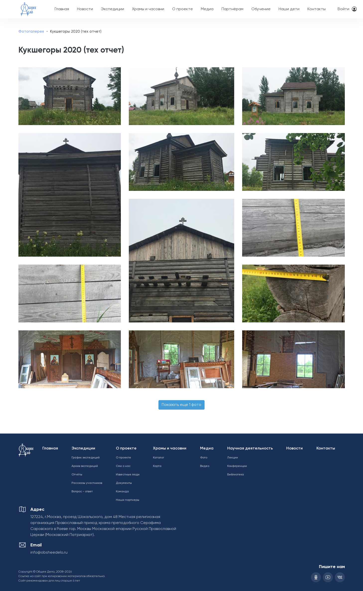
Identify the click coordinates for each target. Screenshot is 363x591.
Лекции (232, 457)
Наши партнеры (127, 500)
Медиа (207, 9)
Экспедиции (112, 9)
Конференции (237, 466)
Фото (203, 457)
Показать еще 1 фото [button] (181, 405)
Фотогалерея (31, 31)
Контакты (316, 9)
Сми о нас (123, 466)
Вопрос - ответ (82, 491)
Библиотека (235, 474)
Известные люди (128, 474)
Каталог (158, 457)
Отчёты (77, 474)
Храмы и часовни (148, 9)
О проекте (182, 9)
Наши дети (289, 9)
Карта (157, 466)
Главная (62, 9)
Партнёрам (232, 9)
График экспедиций (86, 457)
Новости (85, 9)
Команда (122, 491)
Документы (124, 483)
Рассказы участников (87, 483)
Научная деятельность (250, 448)
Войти (343, 9)
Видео (204, 466)
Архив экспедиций (85, 466)
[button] (68, 96)
